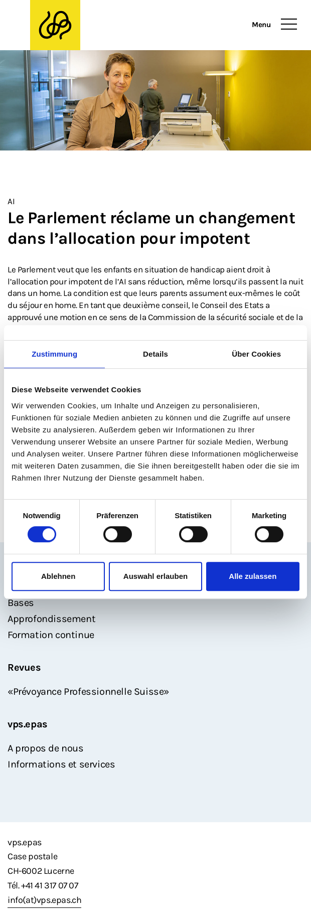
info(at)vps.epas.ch (44, 899)
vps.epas (28, 724)
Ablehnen (58, 576)
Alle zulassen (252, 576)
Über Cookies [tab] (256, 354)
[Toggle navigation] (288, 24)
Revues (24, 667)
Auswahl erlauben (155, 576)
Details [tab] (155, 354)
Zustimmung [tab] (54, 354)
